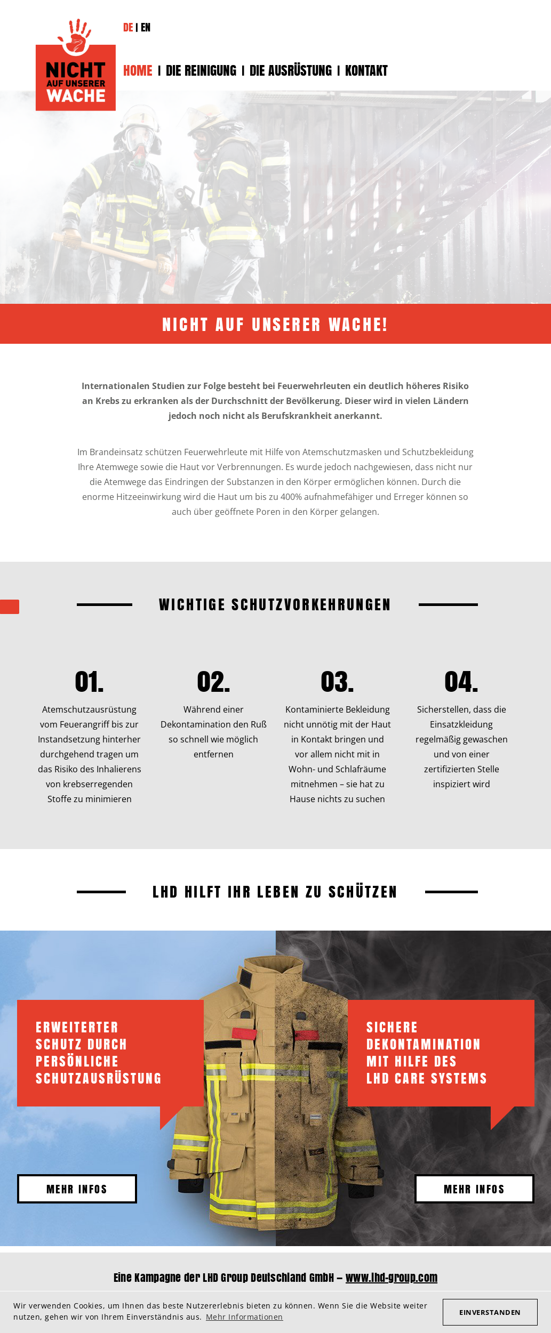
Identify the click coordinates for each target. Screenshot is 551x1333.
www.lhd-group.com (391, 1277)
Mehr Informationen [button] (244, 1317)
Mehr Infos (76, 1189)
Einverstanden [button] (490, 1312)
